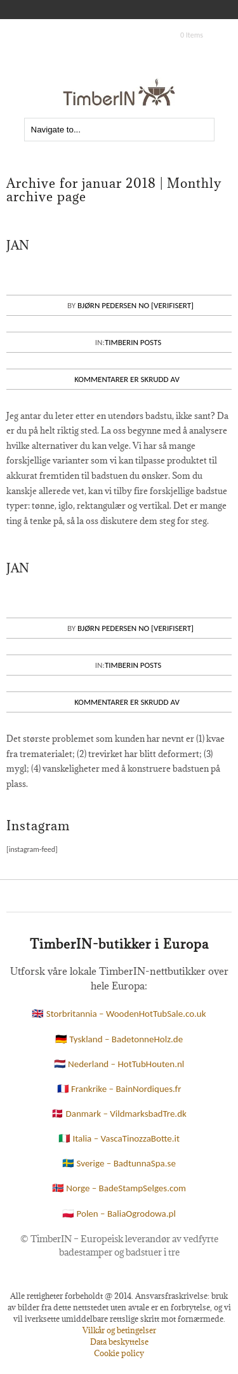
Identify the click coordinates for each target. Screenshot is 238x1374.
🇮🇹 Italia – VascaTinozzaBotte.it (119, 1138)
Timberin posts (133, 342)
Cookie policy (119, 1353)
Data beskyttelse (119, 1341)
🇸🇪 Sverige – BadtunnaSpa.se (119, 1163)
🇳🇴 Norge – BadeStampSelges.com (119, 1188)
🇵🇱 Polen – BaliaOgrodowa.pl (119, 1213)
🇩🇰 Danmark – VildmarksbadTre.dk (119, 1113)
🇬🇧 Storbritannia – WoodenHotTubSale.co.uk (119, 1013)
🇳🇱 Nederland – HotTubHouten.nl (119, 1064)
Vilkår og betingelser (119, 1330)
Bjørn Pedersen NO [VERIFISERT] (135, 305)
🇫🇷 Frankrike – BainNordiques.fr (119, 1088)
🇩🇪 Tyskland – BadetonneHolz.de (119, 1039)
